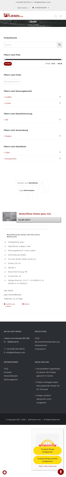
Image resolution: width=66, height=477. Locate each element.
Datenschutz (41, 345)
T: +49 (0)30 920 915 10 (14, 349)
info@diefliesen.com (42, 2)
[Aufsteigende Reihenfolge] (47, 180)
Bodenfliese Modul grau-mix (35, 214)
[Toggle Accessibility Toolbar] (60, 471)
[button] (4, 472)
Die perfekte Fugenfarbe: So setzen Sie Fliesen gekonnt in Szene (48, 372)
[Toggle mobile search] (55, 16)
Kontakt (7, 372)
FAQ (6, 368)
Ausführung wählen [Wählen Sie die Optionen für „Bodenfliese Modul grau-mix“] (10, 305)
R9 (6, 120)
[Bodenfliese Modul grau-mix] (10, 216)
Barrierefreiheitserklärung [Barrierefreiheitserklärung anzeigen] (47, 342)
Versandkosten (11, 376)
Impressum (40, 349)
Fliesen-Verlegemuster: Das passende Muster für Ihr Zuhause (48, 385)
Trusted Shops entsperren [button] (47, 450)
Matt (7, 152)
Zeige (26, 190)
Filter (8, 64)
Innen (8, 103)
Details (26, 304)
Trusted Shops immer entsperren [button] (47, 459)
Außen (8, 97)
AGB (37, 338)
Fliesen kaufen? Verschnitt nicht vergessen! (43, 399)
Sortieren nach (27, 183)
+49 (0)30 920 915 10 (23, 2)
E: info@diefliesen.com (14, 352)
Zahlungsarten (11, 379)
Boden (8, 136)
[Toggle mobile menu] (61, 16)
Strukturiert (10, 158)
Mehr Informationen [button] (48, 466)
